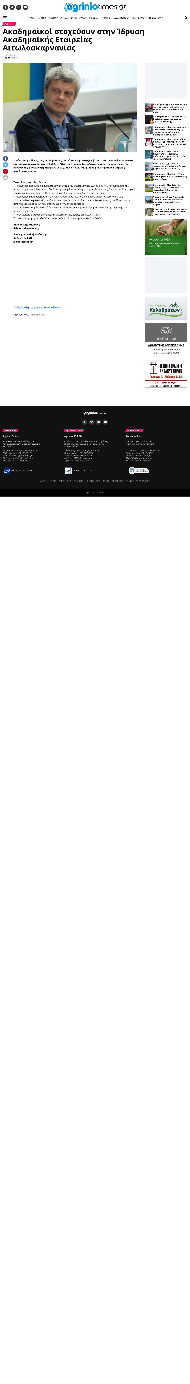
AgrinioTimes (11, 57)
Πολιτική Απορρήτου (113, 481)
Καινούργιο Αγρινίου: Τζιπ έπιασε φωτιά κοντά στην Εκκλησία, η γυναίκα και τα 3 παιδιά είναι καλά (170, 108)
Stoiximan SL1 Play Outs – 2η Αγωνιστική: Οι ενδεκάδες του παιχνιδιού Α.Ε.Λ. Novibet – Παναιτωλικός (168, 189)
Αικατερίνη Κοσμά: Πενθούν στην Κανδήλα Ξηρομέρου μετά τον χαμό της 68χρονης (169, 119)
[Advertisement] (78, 254)
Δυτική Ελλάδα (78, 17)
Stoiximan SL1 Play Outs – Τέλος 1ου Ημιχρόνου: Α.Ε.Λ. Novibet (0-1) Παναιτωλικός (170, 176)
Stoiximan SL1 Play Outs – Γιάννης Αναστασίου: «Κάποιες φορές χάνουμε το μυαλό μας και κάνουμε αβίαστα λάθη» (169, 131)
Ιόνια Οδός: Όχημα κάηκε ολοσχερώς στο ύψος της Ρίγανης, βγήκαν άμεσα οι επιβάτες (170, 166)
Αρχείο (53, 481)
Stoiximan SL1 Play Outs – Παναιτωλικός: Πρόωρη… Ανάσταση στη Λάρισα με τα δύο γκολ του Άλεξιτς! (169, 155)
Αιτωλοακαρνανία (58, 17)
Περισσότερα (154, 17)
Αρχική (31, 17)
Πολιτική (106, 17)
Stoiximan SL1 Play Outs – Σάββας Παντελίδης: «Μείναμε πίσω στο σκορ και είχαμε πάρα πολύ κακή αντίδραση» (169, 143)
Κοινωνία (94, 17)
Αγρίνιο (42, 17)
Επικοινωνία (65, 481)
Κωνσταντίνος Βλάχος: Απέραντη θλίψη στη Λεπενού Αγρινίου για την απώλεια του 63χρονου (170, 211)
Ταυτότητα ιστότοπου (138, 481)
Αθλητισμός (121, 17)
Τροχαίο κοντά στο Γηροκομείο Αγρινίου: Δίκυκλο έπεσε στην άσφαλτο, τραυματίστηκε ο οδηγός (168, 201)
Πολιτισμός (138, 17)
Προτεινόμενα (38, 315)
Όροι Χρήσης (93, 481)
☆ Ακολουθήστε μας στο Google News (36, 307)
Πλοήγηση (79, 481)
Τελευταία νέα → (165, 102)
